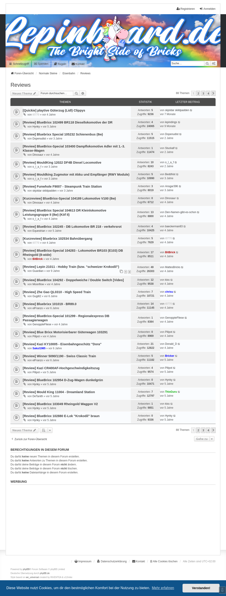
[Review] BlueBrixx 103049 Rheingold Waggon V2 (60, 404)
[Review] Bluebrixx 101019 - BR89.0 (49, 304)
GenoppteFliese (41, 324)
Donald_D (171, 343)
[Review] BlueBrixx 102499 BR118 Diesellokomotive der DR (67, 122)
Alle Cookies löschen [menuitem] (163, 561)
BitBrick (37, 259)
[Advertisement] (112, 517)
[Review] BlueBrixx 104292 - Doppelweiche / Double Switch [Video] (73, 280)
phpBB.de (45, 573)
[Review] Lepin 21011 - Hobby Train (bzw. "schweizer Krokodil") (71, 267)
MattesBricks (172, 267)
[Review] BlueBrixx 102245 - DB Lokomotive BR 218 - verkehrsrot (72, 226)
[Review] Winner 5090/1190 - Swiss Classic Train (59, 356)
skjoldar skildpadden (177, 110)
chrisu (169, 291)
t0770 (35, 114)
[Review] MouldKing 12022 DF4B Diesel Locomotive (62, 162)
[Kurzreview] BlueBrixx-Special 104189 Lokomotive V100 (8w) (69, 198)
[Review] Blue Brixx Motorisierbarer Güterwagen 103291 (65, 332)
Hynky (36, 126)
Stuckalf (170, 148)
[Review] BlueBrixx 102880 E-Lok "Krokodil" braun (61, 416)
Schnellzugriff (19, 63)
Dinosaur (37, 154)
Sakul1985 (38, 348)
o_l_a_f (36, 166)
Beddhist (170, 174)
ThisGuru (171, 391)
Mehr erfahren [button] (163, 588)
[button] (213, 93)
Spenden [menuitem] (41, 63)
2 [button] (198, 93)
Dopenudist (39, 138)
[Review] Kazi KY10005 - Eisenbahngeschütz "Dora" (62, 344)
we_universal (32, 577)
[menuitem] (59, 64)
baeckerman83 (174, 226)
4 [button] (208, 93)
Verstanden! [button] (201, 588)
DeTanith (37, 396)
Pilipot (36, 336)
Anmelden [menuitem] (207, 8)
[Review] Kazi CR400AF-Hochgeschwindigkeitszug (61, 368)
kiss (167, 279)
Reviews (20, 85)
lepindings (171, 122)
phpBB (26, 569)
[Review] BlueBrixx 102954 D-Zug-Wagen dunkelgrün (63, 380)
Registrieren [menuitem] (186, 8)
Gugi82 (36, 296)
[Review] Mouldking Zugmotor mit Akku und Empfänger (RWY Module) (76, 174)
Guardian (37, 271)
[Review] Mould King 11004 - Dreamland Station (59, 392)
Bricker (169, 355)
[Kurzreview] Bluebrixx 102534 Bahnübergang (57, 238)
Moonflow (38, 284)
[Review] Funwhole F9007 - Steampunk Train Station (62, 186)
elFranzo (37, 308)
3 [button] (203, 93)
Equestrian (38, 230)
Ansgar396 (171, 186)
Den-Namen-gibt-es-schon (180, 212)
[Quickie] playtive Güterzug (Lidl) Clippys (54, 110)
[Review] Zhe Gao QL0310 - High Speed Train (57, 292)
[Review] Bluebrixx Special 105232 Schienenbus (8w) (63, 134)
